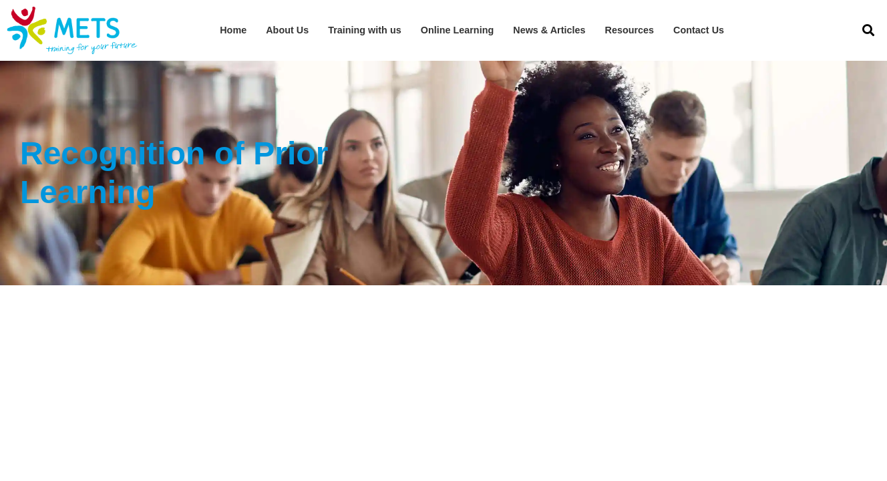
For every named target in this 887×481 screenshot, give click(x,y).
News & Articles (549, 30)
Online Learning (457, 30)
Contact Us (698, 30)
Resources (630, 30)
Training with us (364, 30)
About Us (287, 30)
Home (233, 30)
